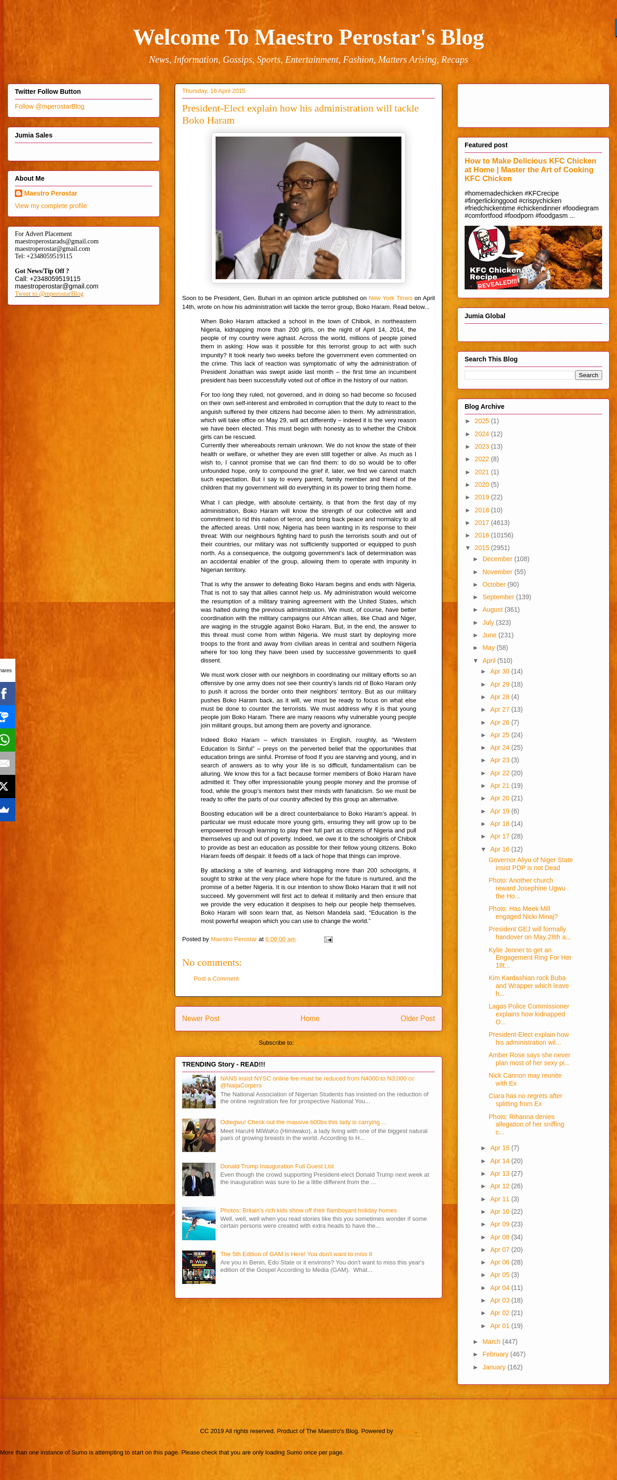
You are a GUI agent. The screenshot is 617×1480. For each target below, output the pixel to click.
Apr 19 (500, 811)
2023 (483, 446)
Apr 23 (500, 760)
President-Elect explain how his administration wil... (529, 1038)
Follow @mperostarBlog (50, 106)
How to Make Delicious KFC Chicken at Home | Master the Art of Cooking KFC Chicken (531, 170)
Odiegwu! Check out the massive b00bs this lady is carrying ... (303, 1122)
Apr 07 (500, 1249)
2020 (483, 484)
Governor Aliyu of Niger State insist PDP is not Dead (531, 863)
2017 (483, 522)
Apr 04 (500, 1287)
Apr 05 (500, 1274)
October (494, 584)
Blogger (405, 1431)
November (498, 572)
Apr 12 (500, 1186)
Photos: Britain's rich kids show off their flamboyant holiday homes (308, 1210)
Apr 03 (500, 1300)
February (496, 1354)
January (494, 1367)
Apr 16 (500, 849)
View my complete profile (51, 206)
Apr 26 (500, 722)
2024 (483, 434)
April (489, 660)
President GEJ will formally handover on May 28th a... (530, 933)
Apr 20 (500, 798)
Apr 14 (500, 1161)
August (493, 609)
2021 (483, 472)
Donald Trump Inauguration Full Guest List (277, 1166)
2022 (483, 459)
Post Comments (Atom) (326, 1042)
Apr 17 (500, 836)
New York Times (391, 298)
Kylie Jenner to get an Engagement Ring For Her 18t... (530, 957)
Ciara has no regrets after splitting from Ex (526, 1099)
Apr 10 (500, 1211)
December (498, 559)
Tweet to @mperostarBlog (49, 293)
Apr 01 (500, 1325)
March (492, 1341)
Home (310, 1018)
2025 (483, 421)
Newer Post (201, 1018)
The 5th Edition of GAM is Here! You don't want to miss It (296, 1254)
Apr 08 (500, 1237)
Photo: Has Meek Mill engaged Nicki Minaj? (523, 912)
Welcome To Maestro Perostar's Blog (308, 37)
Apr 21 (500, 785)
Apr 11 (500, 1199)
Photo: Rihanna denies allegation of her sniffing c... (526, 1124)
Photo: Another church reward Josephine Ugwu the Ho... (527, 888)
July (489, 622)
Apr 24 (500, 747)
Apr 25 (500, 735)
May (489, 647)
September (499, 597)
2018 (483, 510)
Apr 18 (500, 823)
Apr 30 (500, 671)
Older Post (417, 1018)
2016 (483, 535)
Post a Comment (216, 978)
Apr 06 (500, 1262)
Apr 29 (500, 684)
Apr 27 (500, 709)
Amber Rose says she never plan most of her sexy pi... (530, 1059)
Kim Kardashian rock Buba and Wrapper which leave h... (529, 985)
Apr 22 (500, 773)
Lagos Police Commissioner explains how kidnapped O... (529, 1014)
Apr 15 (500, 1148)
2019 (483, 497)
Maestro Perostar (50, 193)
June (490, 635)
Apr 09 (500, 1224)
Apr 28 (500, 697)
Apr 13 (500, 1173)
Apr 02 (500, 1312)
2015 (483, 547)
